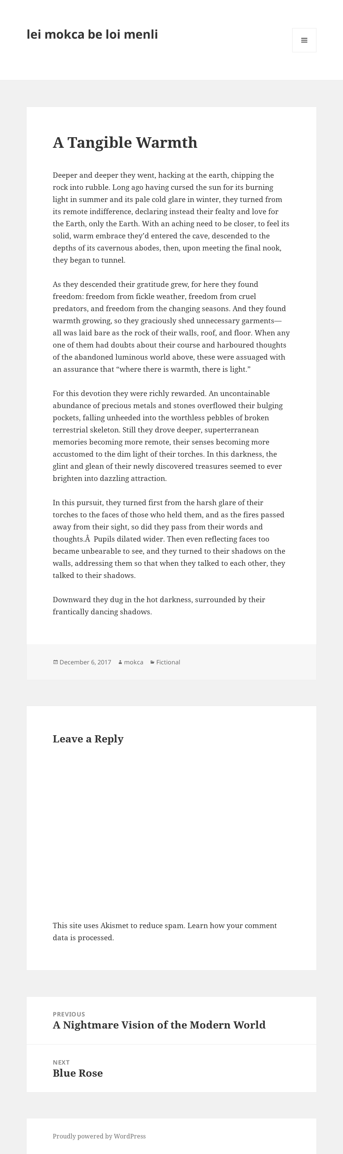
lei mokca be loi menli (92, 34)
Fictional (168, 662)
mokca (133, 662)
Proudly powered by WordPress (99, 1136)
